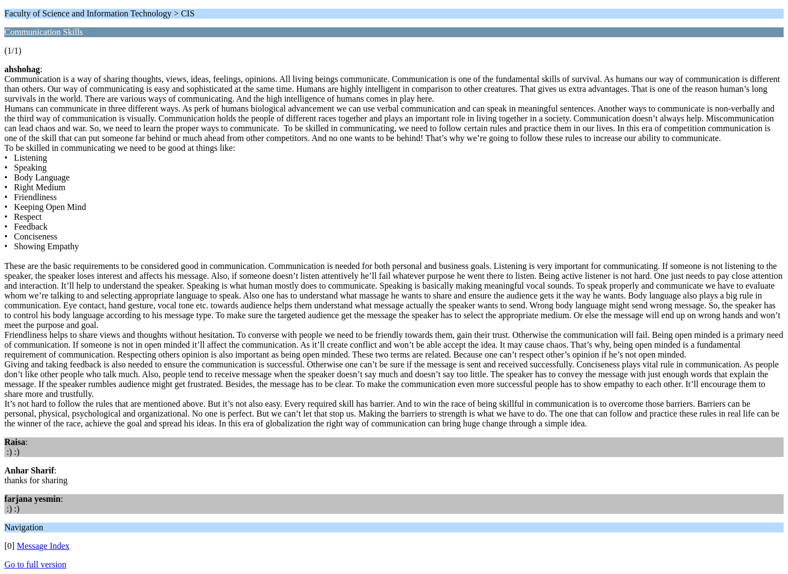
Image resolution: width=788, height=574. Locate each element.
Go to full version (35, 564)
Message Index (43, 545)
